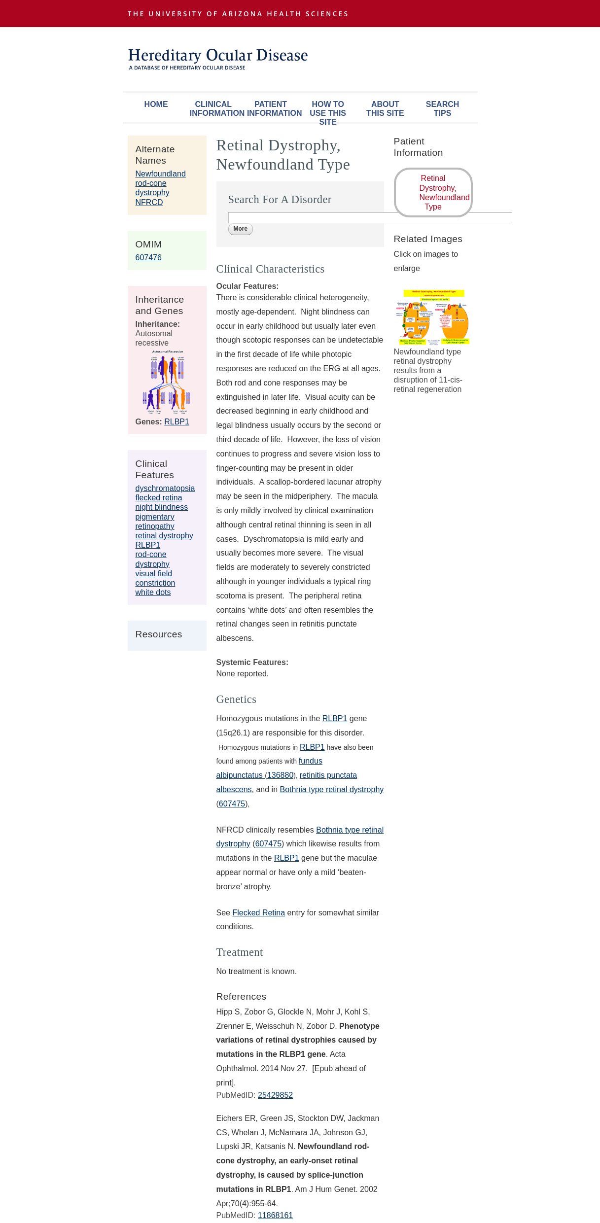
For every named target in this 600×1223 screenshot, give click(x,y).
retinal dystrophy (164, 535)
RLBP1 (176, 422)
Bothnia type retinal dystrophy (332, 789)
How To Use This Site (328, 111)
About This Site (385, 108)
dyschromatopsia (165, 488)
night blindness (162, 507)
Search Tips (442, 108)
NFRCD (149, 202)
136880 (280, 775)
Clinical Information (216, 108)
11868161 (275, 1215)
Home (156, 104)
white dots (153, 592)
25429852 (275, 1095)
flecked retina (159, 497)
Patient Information (273, 108)
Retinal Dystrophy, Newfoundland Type (445, 192)
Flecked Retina (258, 913)
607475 (232, 804)
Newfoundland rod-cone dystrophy (161, 183)
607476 (149, 257)
